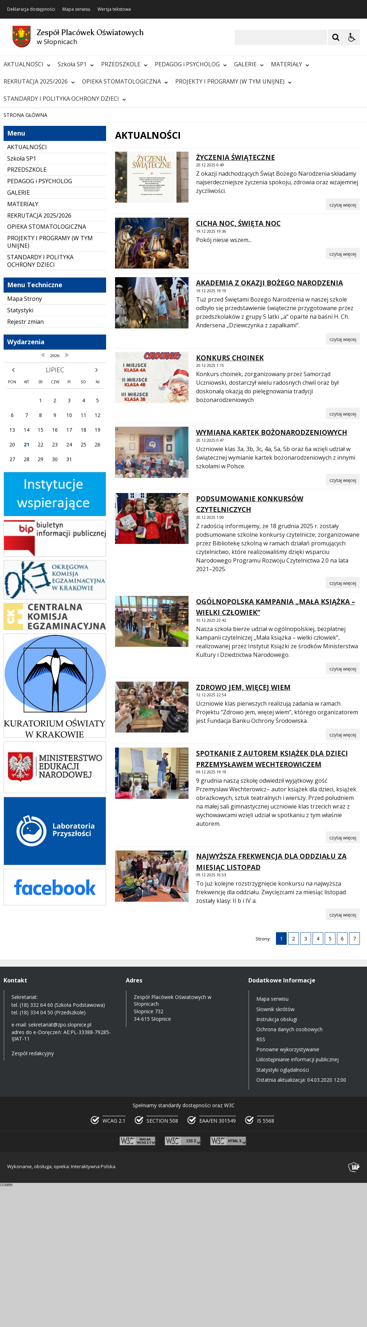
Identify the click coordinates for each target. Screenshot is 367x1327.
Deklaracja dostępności (31, 9)
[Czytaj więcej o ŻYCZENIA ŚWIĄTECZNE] (343, 345)
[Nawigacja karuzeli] (43, 234)
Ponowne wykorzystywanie (287, 1189)
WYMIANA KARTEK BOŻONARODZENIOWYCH (271, 573)
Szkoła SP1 (76, 64)
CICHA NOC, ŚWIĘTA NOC (238, 364)
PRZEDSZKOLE (124, 64)
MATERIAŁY (290, 64)
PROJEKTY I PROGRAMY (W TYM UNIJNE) (233, 81)
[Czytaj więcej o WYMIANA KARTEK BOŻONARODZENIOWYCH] (343, 620)
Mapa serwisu (76, 9)
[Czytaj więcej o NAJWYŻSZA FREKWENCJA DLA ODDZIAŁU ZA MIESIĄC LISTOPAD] (343, 1055)
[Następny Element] (52, 234)
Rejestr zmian (25, 462)
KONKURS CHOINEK (230, 498)
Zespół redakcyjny (32, 1193)
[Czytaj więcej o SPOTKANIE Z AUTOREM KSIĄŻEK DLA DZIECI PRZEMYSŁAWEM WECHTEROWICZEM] (343, 978)
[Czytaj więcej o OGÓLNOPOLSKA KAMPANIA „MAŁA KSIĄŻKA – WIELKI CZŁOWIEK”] (343, 808)
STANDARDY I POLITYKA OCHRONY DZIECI (65, 99)
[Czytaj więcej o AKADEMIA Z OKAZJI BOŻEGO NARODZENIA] (343, 479)
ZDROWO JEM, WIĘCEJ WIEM (243, 827)
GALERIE (249, 64)
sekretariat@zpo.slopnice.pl (59, 1165)
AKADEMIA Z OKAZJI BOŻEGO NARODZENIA (269, 423)
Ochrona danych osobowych (289, 1169)
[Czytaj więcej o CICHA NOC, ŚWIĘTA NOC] (343, 393)
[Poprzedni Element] (34, 234)
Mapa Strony (24, 439)
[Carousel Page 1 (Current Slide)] (69, 234)
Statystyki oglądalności (282, 1210)
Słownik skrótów (275, 1149)
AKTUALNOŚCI (27, 64)
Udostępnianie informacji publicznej (297, 1199)
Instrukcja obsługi (276, 1159)
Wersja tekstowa (114, 9)
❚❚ (14, 234)
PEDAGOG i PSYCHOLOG (191, 64)
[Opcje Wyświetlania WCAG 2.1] (352, 37)
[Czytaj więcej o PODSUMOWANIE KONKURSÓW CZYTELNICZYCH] (343, 723)
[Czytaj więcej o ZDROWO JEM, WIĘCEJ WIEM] (343, 875)
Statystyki (20, 450)
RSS (260, 1179)
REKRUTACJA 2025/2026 (39, 81)
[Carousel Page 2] (76, 234)
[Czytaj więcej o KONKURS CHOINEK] (343, 554)
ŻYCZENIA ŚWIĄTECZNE (235, 297)
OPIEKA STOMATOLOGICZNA (125, 81)
